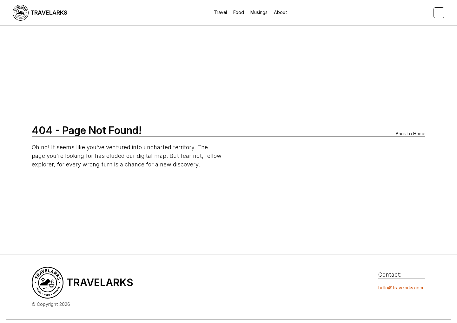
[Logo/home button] (40, 13)
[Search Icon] (439, 12)
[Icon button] (381, 300)
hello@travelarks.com (400, 287)
